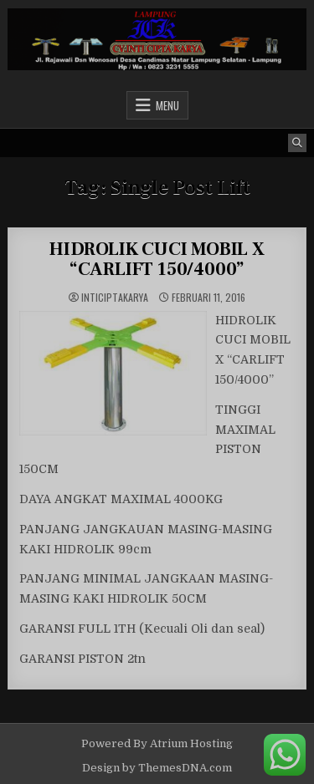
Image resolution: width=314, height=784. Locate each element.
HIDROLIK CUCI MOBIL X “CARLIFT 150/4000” (157, 259)
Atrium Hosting (191, 743)
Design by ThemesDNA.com (157, 767)
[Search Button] (297, 143)
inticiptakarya (114, 298)
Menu (167, 105)
